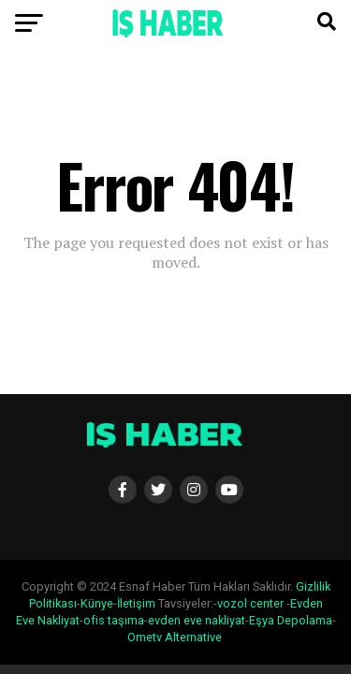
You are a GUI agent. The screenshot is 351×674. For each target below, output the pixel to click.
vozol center (250, 603)
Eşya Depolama (290, 620)
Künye (96, 603)
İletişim (136, 603)
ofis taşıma (113, 620)
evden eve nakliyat (196, 620)
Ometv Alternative (174, 637)
